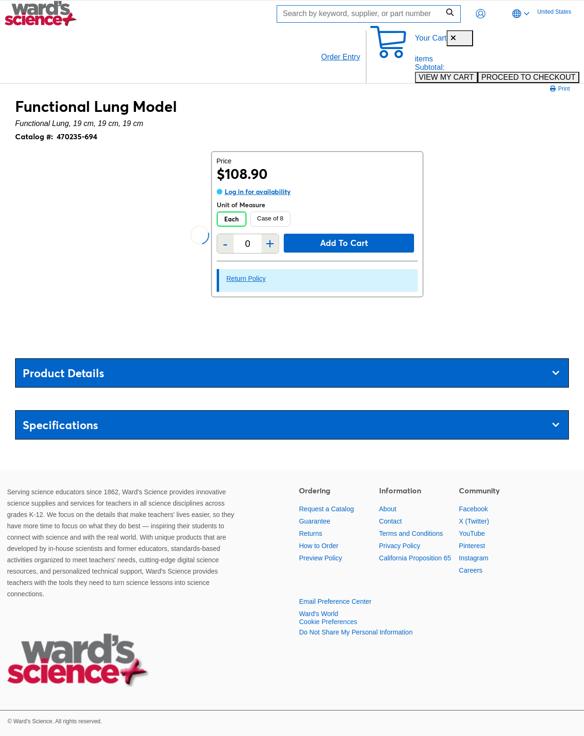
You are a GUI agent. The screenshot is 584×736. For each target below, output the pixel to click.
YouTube (472, 533)
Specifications (291, 425)
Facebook (473, 509)
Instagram (473, 558)
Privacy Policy (399, 546)
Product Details (291, 373)
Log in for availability (258, 191)
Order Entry (340, 57)
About (388, 509)
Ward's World (318, 614)
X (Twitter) (474, 521)
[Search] (361, 14)
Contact (390, 521)
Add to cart (344, 242)
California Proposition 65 (415, 558)
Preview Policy (320, 558)
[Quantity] (248, 243)
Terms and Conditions (411, 533)
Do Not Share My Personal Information (355, 632)
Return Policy (246, 278)
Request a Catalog (326, 509)
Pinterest (472, 546)
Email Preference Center (335, 601)
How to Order (318, 546)
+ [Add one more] (270, 243)
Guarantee (314, 521)
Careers (470, 570)
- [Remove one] (225, 243)
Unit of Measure (241, 205)
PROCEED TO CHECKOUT (529, 77)
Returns (310, 533)
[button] (480, 13)
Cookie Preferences (328, 622)
